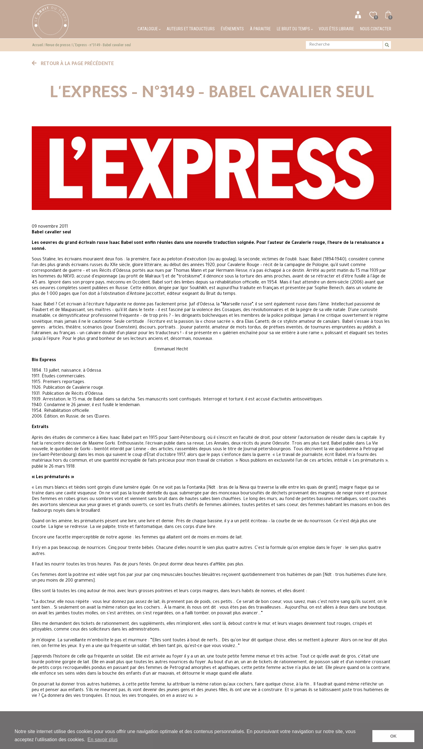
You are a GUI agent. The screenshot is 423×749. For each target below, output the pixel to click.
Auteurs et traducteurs (191, 28)
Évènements (232, 28)
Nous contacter (375, 28)
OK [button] (393, 736)
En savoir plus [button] (102, 739)
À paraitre (260, 28)
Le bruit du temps (295, 28)
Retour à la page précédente (73, 64)
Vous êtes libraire (336, 28)
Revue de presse (58, 45)
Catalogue (149, 28)
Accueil (37, 45)
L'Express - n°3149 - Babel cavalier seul (101, 45)
